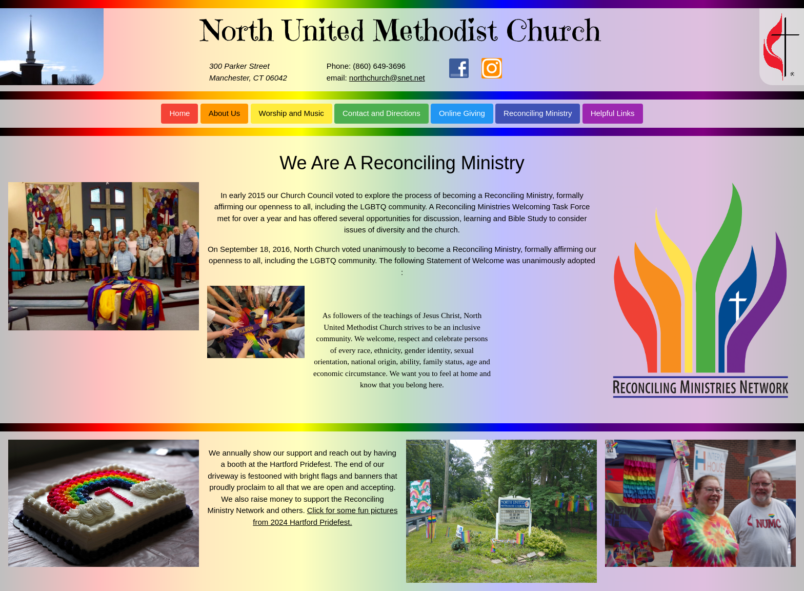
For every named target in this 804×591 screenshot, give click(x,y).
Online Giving (462, 113)
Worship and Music (291, 113)
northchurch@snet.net (387, 77)
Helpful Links (613, 113)
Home (179, 113)
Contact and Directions (381, 113)
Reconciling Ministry (538, 113)
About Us (224, 113)
